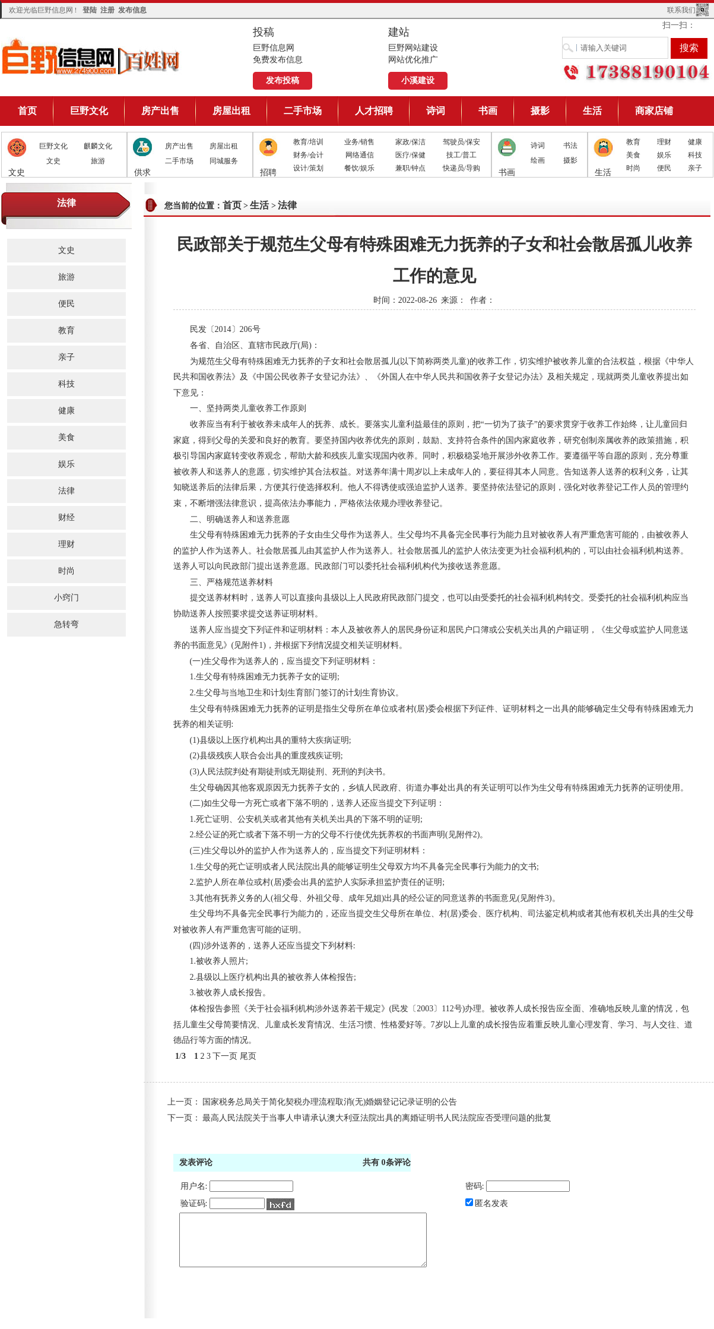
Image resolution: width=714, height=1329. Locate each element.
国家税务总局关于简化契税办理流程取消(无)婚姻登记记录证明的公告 (329, 1101)
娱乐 (664, 155)
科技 (695, 155)
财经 (66, 517)
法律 (66, 490)
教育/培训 (308, 142)
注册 (107, 10)
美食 (633, 155)
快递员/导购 (461, 168)
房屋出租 (231, 111)
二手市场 (303, 111)
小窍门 (66, 597)
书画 (487, 111)
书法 (570, 145)
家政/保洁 (410, 142)
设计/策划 (308, 168)
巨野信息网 (91, 56)
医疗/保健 (410, 155)
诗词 (435, 111)
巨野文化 (89, 111)
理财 (664, 142)
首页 (27, 111)
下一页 (224, 1056)
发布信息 (132, 10)
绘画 (538, 160)
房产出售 (160, 111)
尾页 (248, 1056)
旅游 (98, 161)
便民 (664, 168)
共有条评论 (387, 1162)
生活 (592, 111)
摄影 (540, 111)
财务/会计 (308, 155)
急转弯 (66, 624)
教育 (633, 142)
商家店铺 (654, 111)
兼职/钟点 (410, 168)
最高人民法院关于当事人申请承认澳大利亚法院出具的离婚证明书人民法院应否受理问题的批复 (376, 1117)
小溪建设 (417, 80)
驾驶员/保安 (461, 142)
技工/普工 (461, 155)
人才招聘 (374, 111)
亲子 (695, 168)
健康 (695, 142)
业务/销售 (359, 142)
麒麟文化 (98, 146)
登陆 (89, 10)
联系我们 (681, 10)
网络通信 (359, 155)
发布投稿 (282, 80)
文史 (53, 161)
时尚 (633, 168)
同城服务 (224, 161)
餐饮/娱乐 (359, 168)
